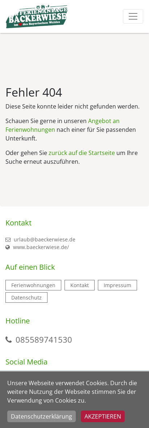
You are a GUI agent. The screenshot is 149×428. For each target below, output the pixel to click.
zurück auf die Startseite (82, 153)
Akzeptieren (102, 416)
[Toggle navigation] (133, 16)
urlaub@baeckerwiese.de (40, 239)
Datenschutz (26, 297)
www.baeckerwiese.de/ (37, 247)
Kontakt (79, 285)
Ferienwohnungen (33, 285)
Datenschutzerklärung (41, 416)
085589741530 (44, 339)
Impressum (117, 285)
